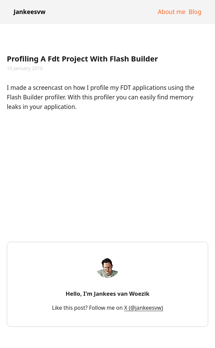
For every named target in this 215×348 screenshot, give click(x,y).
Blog (195, 12)
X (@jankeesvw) (143, 307)
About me (171, 12)
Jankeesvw (30, 12)
